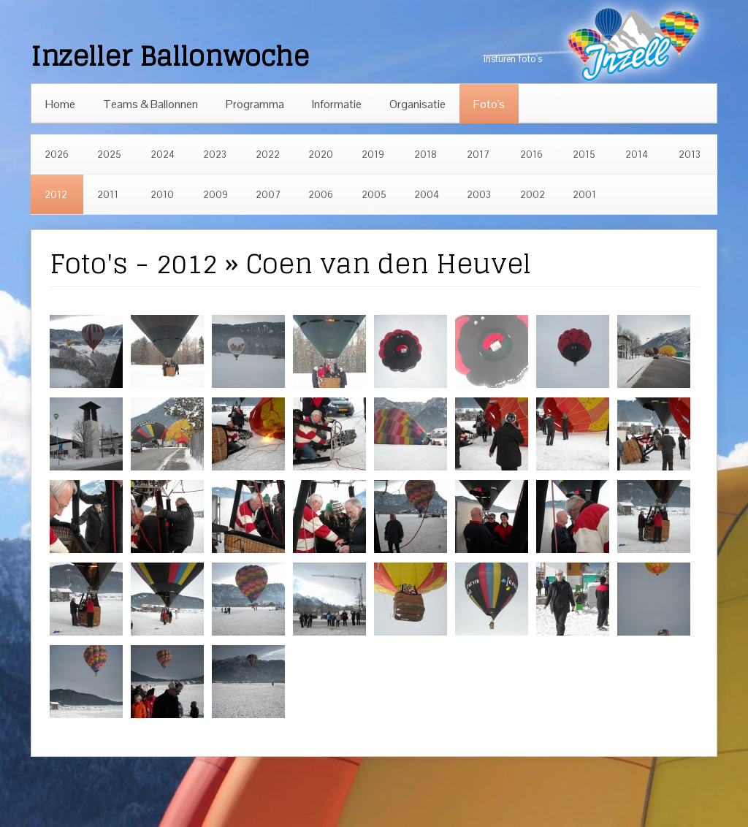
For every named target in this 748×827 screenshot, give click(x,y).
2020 (320, 154)
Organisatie (417, 104)
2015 (584, 154)
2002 (532, 194)
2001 (584, 194)
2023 (214, 154)
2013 (690, 154)
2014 (636, 154)
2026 (57, 154)
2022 (268, 154)
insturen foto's (513, 59)
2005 (374, 194)
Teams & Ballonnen (150, 104)
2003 (479, 194)
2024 (162, 154)
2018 (425, 154)
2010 (162, 194)
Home (60, 104)
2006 (320, 194)
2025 (109, 154)
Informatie (337, 104)
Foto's (489, 104)
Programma (255, 104)
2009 (215, 194)
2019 (373, 154)
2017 (478, 154)
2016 (531, 154)
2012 (56, 194)
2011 (107, 194)
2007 (268, 194)
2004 (426, 194)
